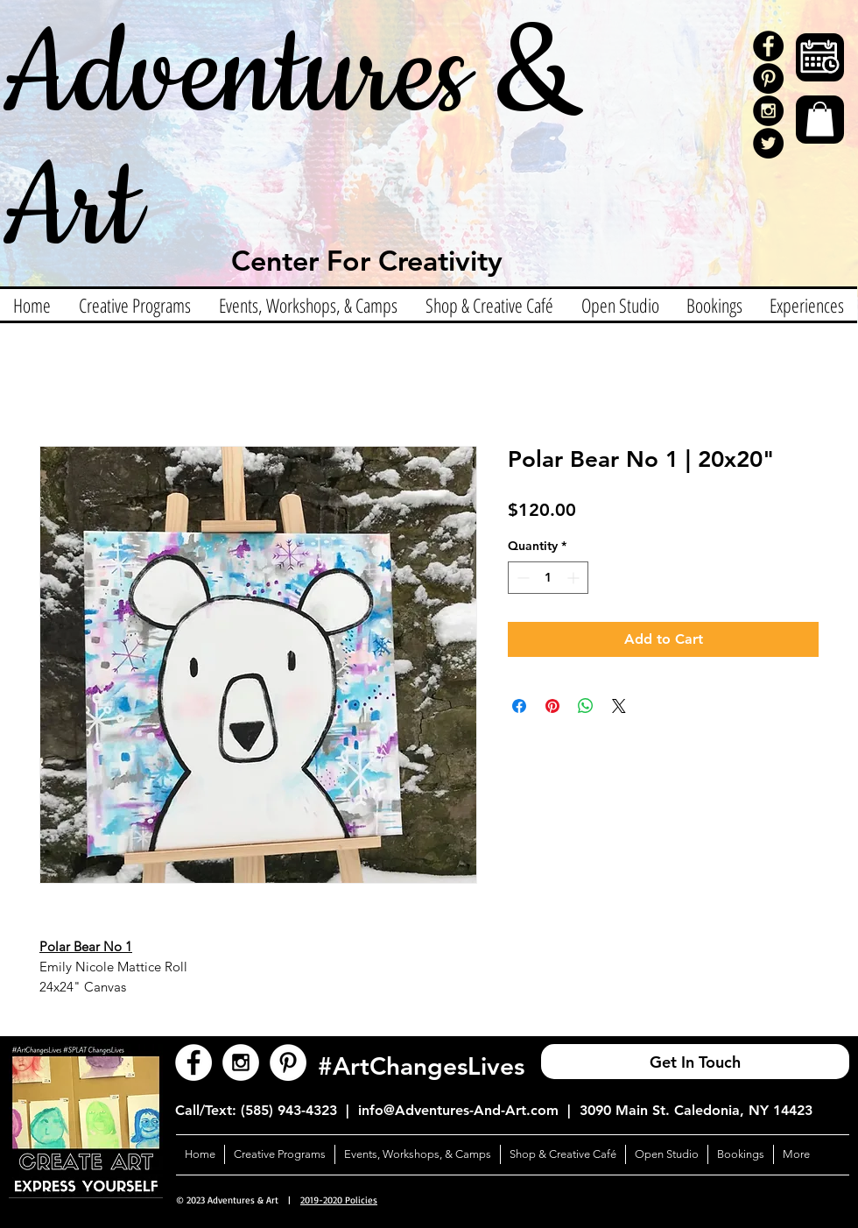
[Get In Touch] (695, 1061)
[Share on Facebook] (519, 705)
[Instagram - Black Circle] (768, 110)
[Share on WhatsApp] (585, 705)
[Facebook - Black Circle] (768, 46)
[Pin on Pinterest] (552, 705)
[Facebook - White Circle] (193, 1062)
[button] (819, 119)
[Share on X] (618, 705)
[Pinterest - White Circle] (288, 1062)
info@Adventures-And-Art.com (458, 1110)
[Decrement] (521, 577)
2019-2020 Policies (338, 1200)
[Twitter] (768, 143)
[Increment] (575, 577)
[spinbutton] (548, 577)
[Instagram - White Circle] (240, 1062)
